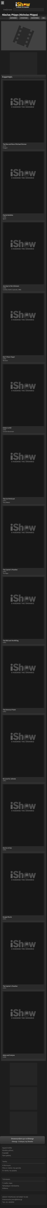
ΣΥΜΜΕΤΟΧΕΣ (24, 18)
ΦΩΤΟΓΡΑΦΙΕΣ (35, 18)
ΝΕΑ (43, 18)
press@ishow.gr (16, 1199)
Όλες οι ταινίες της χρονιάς (11, 1168)
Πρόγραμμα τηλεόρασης (10, 1186)
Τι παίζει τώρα (7, 1183)
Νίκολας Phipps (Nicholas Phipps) (20, 14)
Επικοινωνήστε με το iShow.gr (22, 1139)
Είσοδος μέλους (7, 1150)
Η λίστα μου (6, 1165)
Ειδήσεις (5, 1188)
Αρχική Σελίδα (7, 1148)
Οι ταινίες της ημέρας (9, 1170)
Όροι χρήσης (6, 1155)
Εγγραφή (5, 1153)
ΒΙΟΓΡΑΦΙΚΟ (13, 18)
